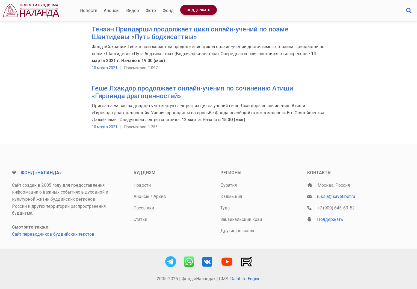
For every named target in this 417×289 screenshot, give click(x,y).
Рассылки (144, 208)
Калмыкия (231, 196)
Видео (132, 10)
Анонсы (112, 10)
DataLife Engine (245, 278)
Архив (159, 196)
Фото (151, 10)
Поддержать (198, 10)
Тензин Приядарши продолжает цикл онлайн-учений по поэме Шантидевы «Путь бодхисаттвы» (190, 33)
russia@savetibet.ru (336, 196)
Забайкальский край (241, 219)
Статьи (140, 219)
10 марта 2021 (104, 68)
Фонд (168, 10)
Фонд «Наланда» (41, 172)
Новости (88, 10)
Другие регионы (237, 230)
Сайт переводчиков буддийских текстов (53, 234)
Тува (225, 208)
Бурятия (228, 185)
